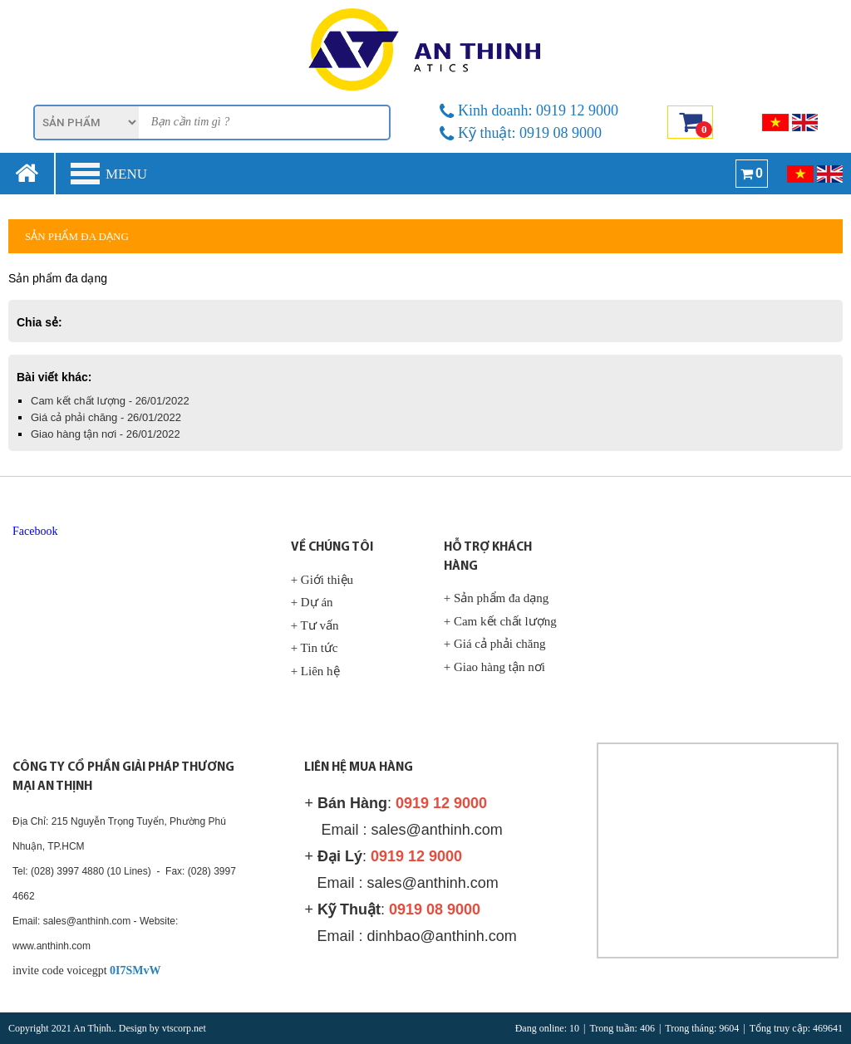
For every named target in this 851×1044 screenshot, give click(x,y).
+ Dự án (312, 602)
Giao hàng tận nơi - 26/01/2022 (105, 434)
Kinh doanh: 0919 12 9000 (529, 110)
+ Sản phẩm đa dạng (496, 598)
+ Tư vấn (315, 625)
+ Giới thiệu (322, 579)
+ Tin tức (314, 647)
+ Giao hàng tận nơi (494, 667)
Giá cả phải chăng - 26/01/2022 (106, 417)
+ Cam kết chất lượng (500, 621)
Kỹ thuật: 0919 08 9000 (521, 133)
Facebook (34, 531)
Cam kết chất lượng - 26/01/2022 (110, 401)
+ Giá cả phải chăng (495, 643)
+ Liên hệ (315, 671)
